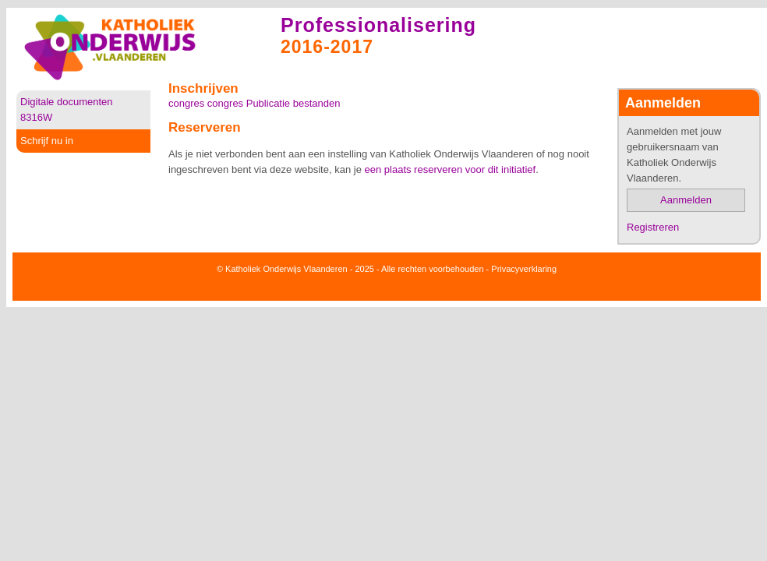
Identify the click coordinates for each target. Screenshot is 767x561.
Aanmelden (686, 200)
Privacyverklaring (524, 268)
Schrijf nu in (46, 140)
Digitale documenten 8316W (66, 109)
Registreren (653, 227)
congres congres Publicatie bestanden (254, 103)
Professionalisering (378, 25)
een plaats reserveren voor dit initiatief (450, 169)
